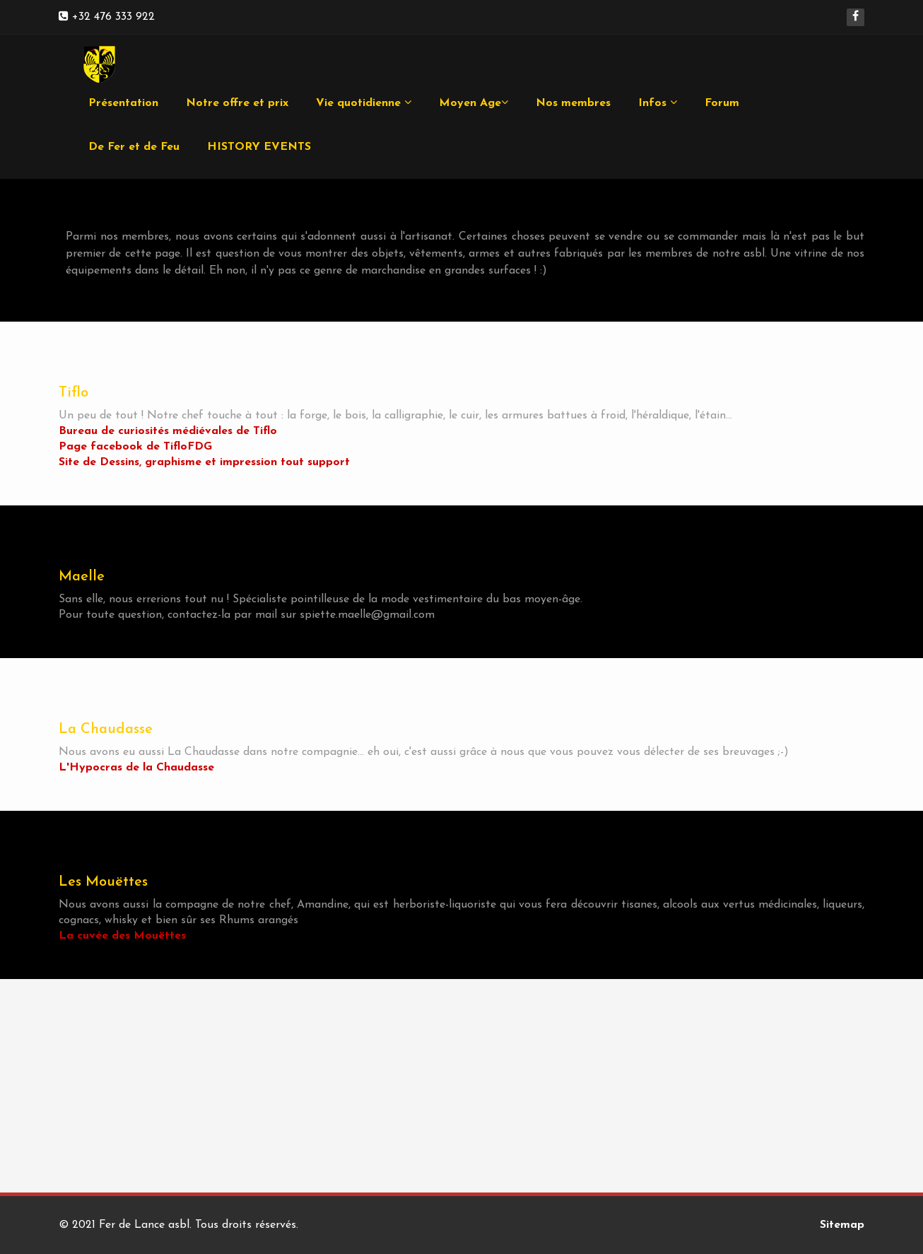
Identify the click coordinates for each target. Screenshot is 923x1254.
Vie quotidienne (363, 103)
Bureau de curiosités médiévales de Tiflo (168, 431)
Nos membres (573, 103)
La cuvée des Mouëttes (122, 936)
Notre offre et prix (237, 103)
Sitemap (842, 1225)
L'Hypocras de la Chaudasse (136, 767)
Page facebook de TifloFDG (135, 446)
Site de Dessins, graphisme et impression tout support (204, 462)
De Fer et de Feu (134, 147)
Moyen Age (473, 103)
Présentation (123, 103)
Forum (722, 103)
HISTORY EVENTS (259, 147)
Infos (657, 103)
